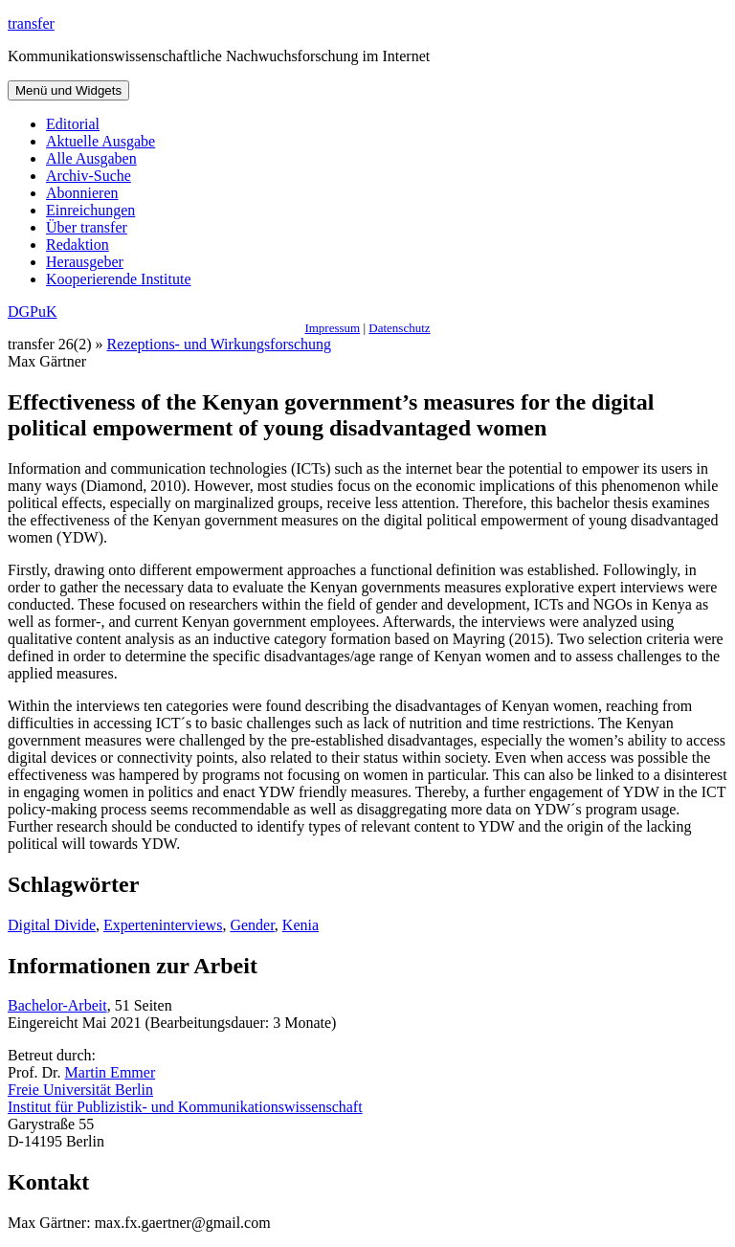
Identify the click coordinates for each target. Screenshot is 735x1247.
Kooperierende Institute (118, 279)
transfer (31, 23)
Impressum (332, 328)
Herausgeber (84, 262)
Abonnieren (82, 193)
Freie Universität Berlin (80, 1089)
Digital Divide (52, 925)
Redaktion (77, 244)
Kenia (300, 925)
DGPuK (32, 311)
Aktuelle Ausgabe (100, 141)
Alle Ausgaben (91, 158)
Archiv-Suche (88, 175)
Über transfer (86, 227)
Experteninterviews (162, 925)
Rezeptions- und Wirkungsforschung (219, 344)
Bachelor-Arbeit (57, 1005)
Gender (252, 925)
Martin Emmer (110, 1072)
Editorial (73, 124)
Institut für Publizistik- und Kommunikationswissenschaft (185, 1107)
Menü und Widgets (68, 90)
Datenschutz (399, 328)
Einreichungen (90, 210)
